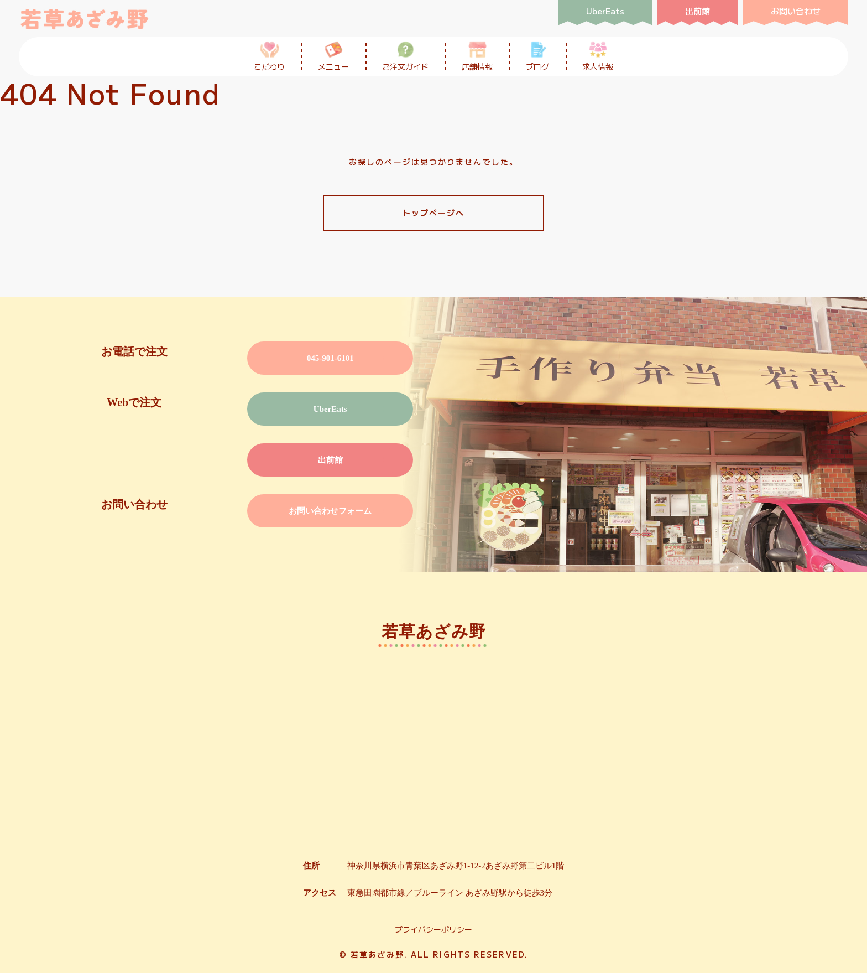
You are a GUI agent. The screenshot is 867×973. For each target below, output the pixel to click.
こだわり (269, 56)
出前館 (330, 460)
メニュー (333, 56)
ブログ (537, 56)
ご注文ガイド (405, 56)
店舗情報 (477, 56)
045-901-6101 (330, 358)
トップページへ (434, 212)
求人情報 (597, 56)
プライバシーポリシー (433, 929)
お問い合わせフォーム (330, 510)
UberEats (330, 409)
